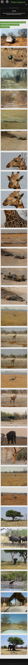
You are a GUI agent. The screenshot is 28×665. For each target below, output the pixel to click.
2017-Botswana (5, 27)
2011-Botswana (15, 24)
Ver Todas (3, 22)
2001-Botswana (5, 24)
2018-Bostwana (21, 22)
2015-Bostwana (11, 22)
